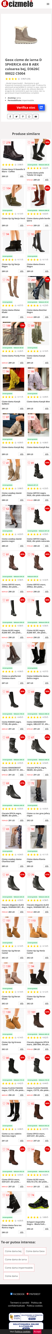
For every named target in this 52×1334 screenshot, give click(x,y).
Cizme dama (11, 1276)
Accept (37, 1331)
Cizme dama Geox (35, 1251)
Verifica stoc (31, 107)
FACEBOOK (17, 1294)
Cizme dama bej (13, 1251)
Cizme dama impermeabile (19, 1267)
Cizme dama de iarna (16, 1259)
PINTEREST (33, 1294)
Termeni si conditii (19, 1302)
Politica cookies (35, 1305)
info (21, 176)
